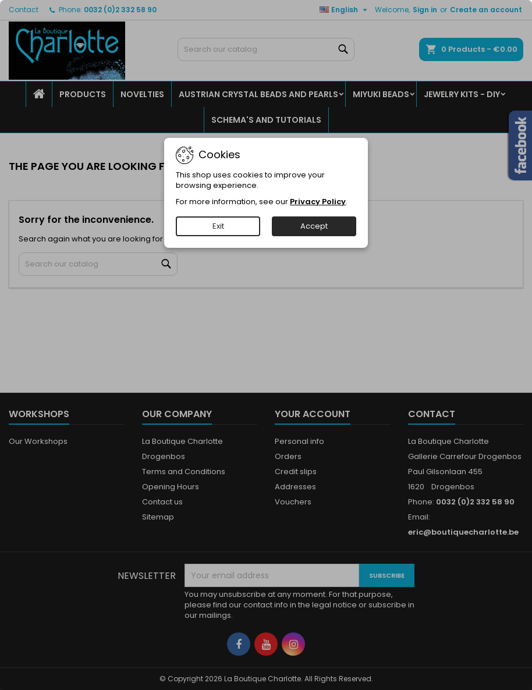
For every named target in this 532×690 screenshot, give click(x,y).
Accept (314, 226)
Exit (218, 226)
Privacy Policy (318, 201)
